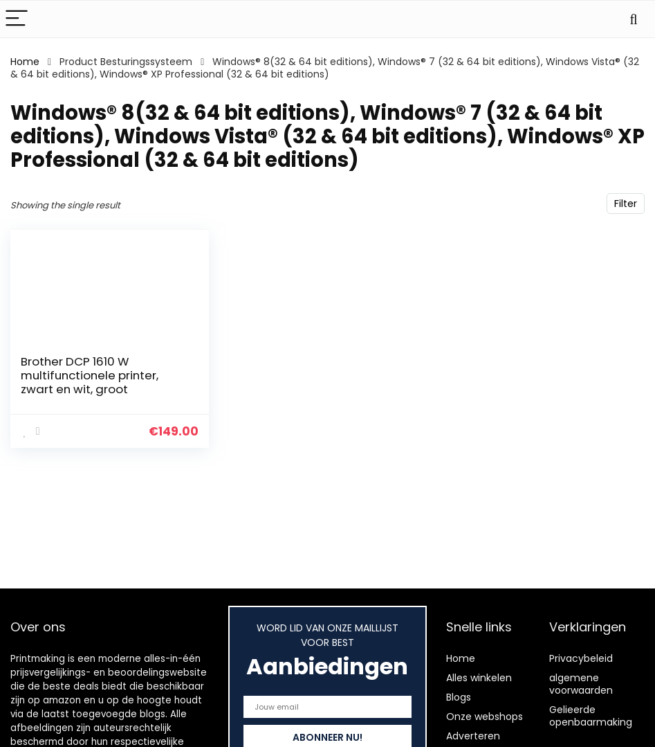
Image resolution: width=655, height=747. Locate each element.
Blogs (458, 697)
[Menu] (16, 19)
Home (24, 62)
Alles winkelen (479, 678)
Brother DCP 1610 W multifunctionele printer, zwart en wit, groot (89, 375)
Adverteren (473, 736)
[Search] (633, 19)
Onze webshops (484, 716)
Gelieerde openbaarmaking (590, 716)
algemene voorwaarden (581, 684)
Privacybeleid (581, 658)
